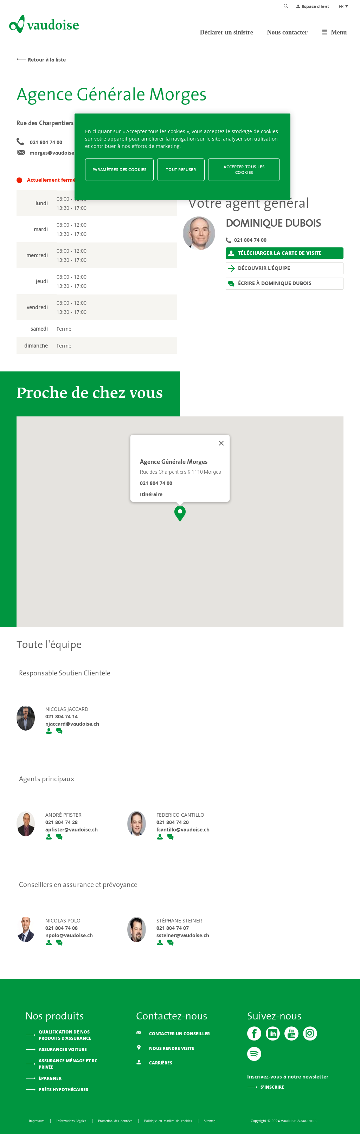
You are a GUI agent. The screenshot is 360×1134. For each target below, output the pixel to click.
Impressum (37, 1120)
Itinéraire (151, 494)
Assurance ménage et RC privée (68, 1064)
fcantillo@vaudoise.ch (183, 829)
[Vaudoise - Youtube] (291, 1033)
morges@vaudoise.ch (55, 152)
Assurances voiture (63, 1049)
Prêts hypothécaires (63, 1090)
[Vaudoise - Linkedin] (273, 1033)
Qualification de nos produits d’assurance (65, 1035)
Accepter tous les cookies (244, 169)
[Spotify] (254, 1054)
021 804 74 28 (61, 822)
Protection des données (116, 1120)
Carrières (154, 1062)
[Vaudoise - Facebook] (254, 1033)
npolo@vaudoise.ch (69, 935)
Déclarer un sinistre (226, 32)
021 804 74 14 (61, 716)
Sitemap (210, 1120)
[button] (180, 514)
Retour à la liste (47, 59)
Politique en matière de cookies (169, 1120)
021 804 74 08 (61, 928)
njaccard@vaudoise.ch (72, 723)
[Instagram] (310, 1033)
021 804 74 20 (172, 822)
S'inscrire (272, 1087)
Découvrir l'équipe (259, 268)
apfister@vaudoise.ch (71, 829)
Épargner (50, 1078)
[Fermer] (221, 443)
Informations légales (72, 1120)
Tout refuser (181, 169)
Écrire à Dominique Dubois (269, 283)
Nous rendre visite (165, 1047)
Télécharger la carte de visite (275, 253)
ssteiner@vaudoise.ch (182, 935)
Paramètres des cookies (119, 169)
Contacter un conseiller (173, 1033)
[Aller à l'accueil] (43, 25)
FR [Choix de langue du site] (344, 6)
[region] (182, 157)
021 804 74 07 (172, 928)
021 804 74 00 (46, 142)
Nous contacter (287, 32)
